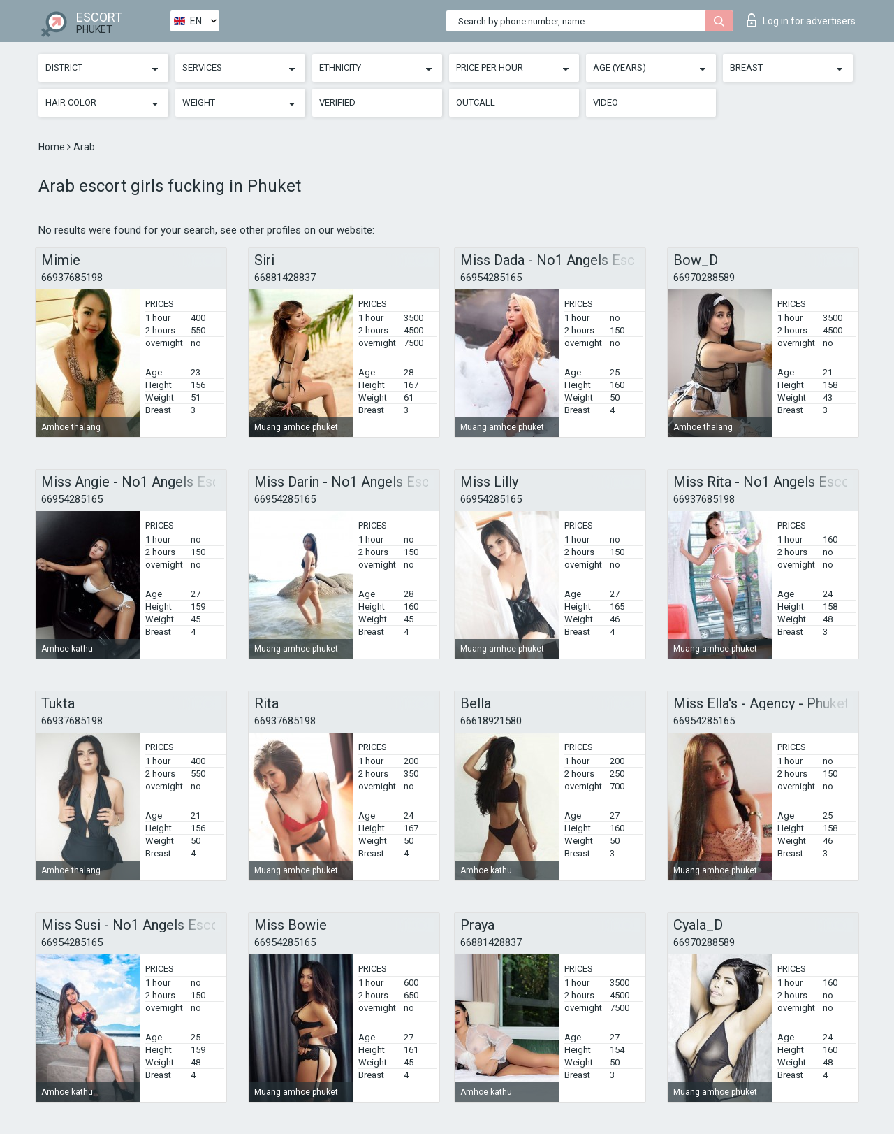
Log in (801, 20)
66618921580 (491, 721)
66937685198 (72, 277)
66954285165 (491, 277)
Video (605, 102)
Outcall (475, 102)
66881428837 (285, 277)
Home (52, 146)
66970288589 (704, 277)
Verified (337, 102)
